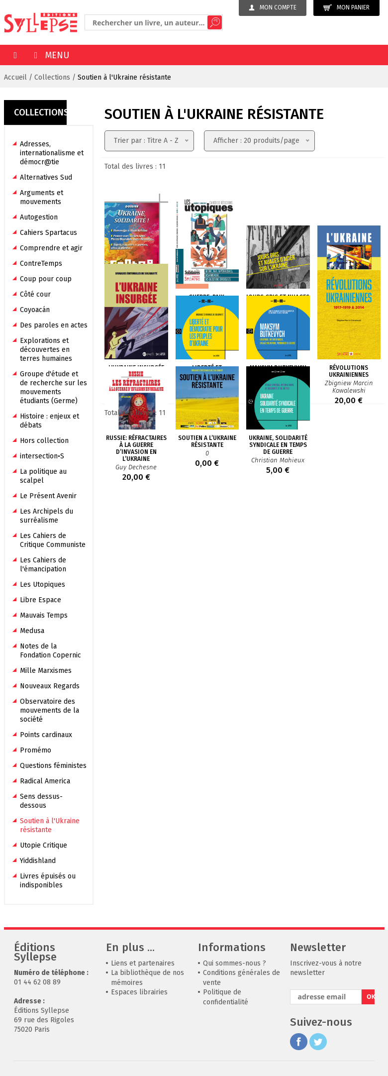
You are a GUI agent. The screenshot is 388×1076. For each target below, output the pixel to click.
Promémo (35, 750)
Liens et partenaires (143, 963)
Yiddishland (38, 861)
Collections (52, 77)
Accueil (15, 77)
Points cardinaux (46, 735)
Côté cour (35, 294)
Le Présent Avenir (48, 496)
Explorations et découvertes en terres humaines (46, 349)
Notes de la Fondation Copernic (50, 650)
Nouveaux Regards (50, 686)
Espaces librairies (139, 992)
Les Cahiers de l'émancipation (43, 564)
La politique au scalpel (43, 476)
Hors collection (44, 440)
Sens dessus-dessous (41, 801)
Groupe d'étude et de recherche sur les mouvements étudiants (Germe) (53, 387)
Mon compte (272, 7)
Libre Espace (40, 600)
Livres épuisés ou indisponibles (48, 880)
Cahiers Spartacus (48, 232)
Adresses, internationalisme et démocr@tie (52, 153)
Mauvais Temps (44, 615)
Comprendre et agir (51, 248)
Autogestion (39, 217)
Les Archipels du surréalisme (46, 516)
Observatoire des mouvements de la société (49, 710)
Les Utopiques (42, 584)
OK (371, 996)
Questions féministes (53, 765)
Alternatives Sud (46, 177)
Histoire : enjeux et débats (49, 421)
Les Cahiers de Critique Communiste (53, 540)
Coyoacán (35, 310)
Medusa (32, 631)
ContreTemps (41, 263)
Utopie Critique (43, 845)
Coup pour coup (46, 279)
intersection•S (42, 456)
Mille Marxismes (46, 670)
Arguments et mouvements (41, 197)
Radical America (45, 781)
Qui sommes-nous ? (234, 963)
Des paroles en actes (54, 325)
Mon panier (346, 7)
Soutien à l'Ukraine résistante (124, 77)
